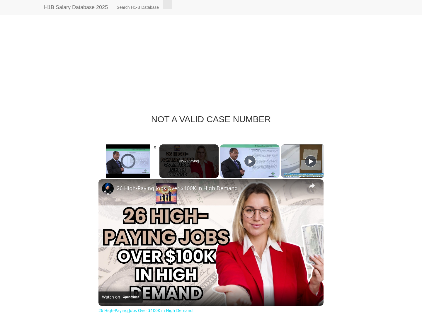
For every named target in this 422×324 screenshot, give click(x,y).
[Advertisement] (211, 67)
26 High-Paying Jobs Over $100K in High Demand (177, 188)
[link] (108, 189)
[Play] (250, 161)
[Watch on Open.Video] (120, 297)
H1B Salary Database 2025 (76, 7)
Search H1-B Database (138, 7)
